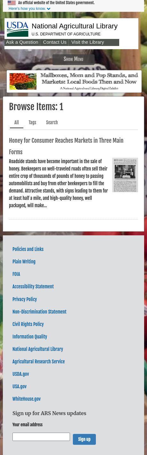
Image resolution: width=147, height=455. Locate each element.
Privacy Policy (24, 299)
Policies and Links (27, 249)
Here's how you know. (27, 8)
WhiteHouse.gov (26, 399)
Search (52, 122)
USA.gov (19, 386)
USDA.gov (20, 374)
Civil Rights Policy (28, 324)
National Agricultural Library (75, 26)
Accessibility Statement (33, 287)
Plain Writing (23, 262)
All (16, 122)
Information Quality (29, 337)
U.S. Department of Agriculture (66, 34)
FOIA (16, 274)
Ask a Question (22, 42)
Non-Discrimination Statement (39, 312)
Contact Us (55, 42)
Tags (32, 122)
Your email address (27, 424)
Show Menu (73, 59)
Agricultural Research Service (38, 362)
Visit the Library (87, 42)
